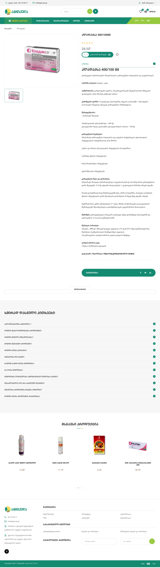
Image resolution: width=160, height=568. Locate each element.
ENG (137, 21)
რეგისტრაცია (125, 518)
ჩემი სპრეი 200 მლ (60, 463)
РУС (143, 21)
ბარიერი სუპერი (99, 463)
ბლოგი (76, 21)
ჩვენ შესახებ (42, 21)
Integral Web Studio (31, 564)
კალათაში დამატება (100, 54)
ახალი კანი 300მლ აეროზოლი (22, 463)
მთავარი (8, 28)
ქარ (148, 21)
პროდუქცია (86, 514)
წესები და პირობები (90, 532)
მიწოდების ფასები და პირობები (133, 532)
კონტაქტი (89, 21)
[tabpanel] (80, 457)
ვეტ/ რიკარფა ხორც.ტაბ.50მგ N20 (138, 464)
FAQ (44, 518)
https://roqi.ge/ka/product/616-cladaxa (119, 254)
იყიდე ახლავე (18, 21)
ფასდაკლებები (61, 21)
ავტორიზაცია (125, 514)
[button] (147, 3)
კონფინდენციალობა (51, 532)
